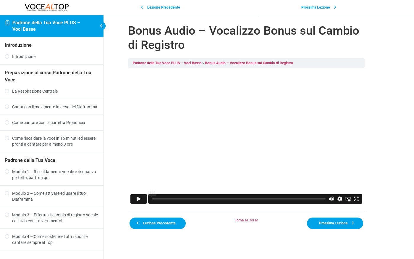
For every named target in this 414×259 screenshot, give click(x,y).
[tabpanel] (258, 139)
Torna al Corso (259, 220)
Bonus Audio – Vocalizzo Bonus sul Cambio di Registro (261, 63)
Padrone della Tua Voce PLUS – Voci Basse (179, 63)
